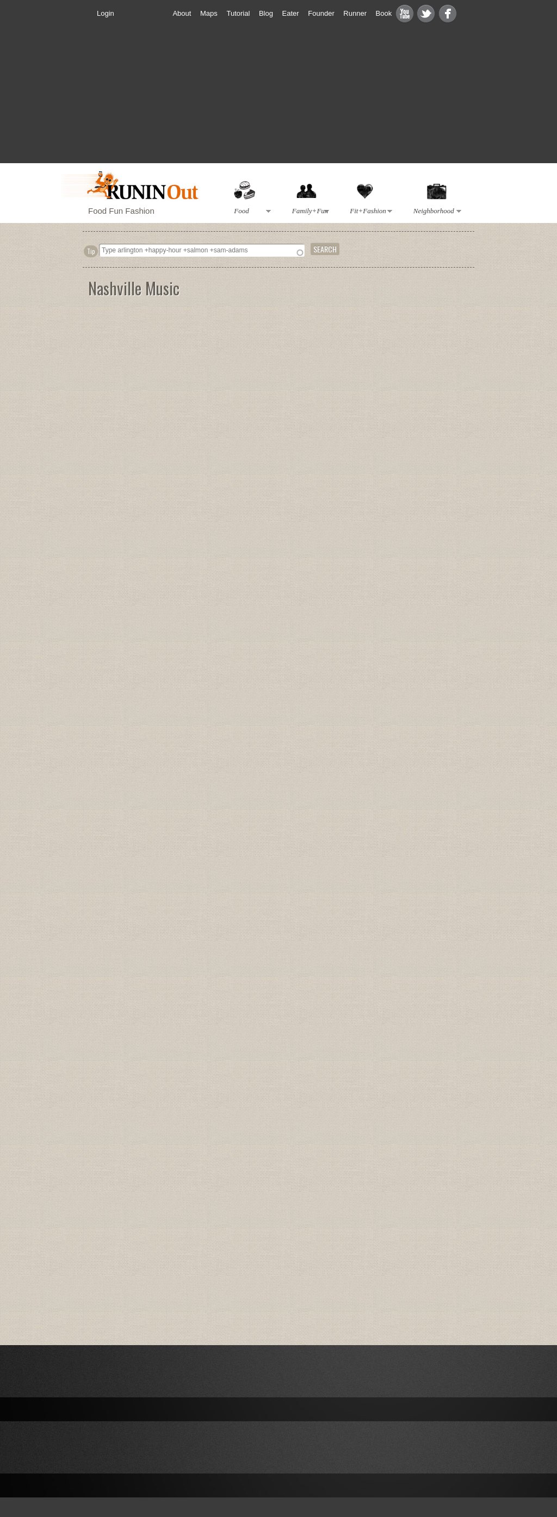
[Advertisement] (442, 439)
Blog (266, 13)
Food (250, 211)
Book (384, 13)
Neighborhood (435, 211)
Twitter (426, 13)
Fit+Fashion (369, 211)
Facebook (447, 13)
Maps (209, 13)
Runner (355, 13)
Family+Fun (308, 211)
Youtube (404, 13)
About (181, 13)
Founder (321, 13)
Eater (290, 13)
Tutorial (238, 13)
